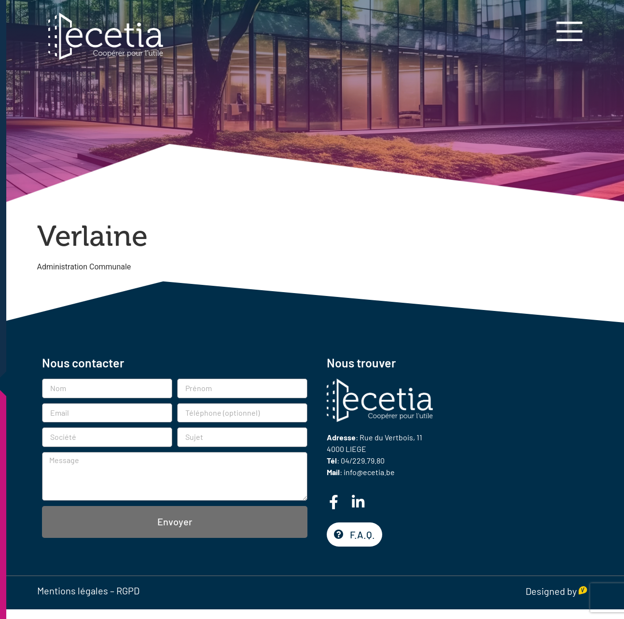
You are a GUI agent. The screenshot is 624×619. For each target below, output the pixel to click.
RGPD (127, 590)
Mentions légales (72, 590)
